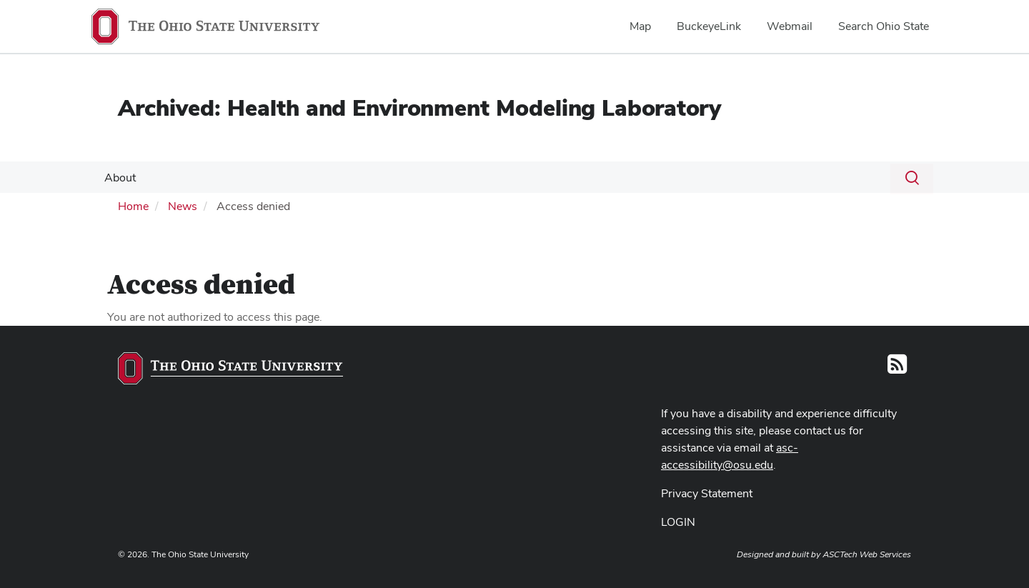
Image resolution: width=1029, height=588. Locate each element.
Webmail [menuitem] (789, 26)
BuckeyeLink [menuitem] (709, 26)
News (182, 206)
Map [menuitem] (640, 26)
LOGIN (678, 521)
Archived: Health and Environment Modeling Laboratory (419, 107)
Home (133, 206)
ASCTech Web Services (866, 554)
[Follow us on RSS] (897, 368)
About (118, 177)
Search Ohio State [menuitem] (883, 26)
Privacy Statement (706, 493)
